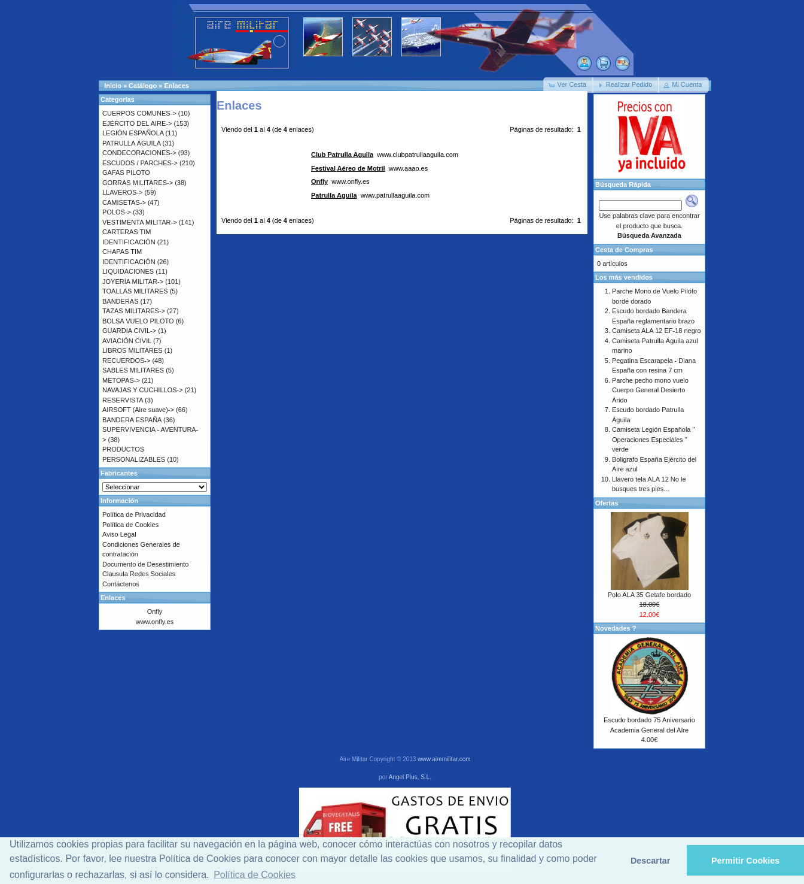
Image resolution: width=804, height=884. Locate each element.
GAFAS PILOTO (126, 172)
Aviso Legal (119, 534)
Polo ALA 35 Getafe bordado (649, 594)
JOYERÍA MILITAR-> (132, 281)
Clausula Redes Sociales (138, 573)
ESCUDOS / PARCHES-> (140, 162)
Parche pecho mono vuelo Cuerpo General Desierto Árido (650, 390)
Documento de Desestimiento (145, 564)
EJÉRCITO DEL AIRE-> (137, 123)
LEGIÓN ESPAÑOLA (133, 133)
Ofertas (607, 503)
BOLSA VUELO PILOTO (138, 321)
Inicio (112, 85)
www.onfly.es (340, 181)
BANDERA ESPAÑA (132, 419)
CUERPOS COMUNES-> (139, 113)
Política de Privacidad (134, 514)
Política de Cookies (130, 524)
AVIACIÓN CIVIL (126, 340)
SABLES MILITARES (133, 370)
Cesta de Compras (624, 249)
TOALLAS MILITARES (135, 291)
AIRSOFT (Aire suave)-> (138, 409)
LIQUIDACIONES (128, 271)
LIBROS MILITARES (132, 350)
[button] (568, 85)
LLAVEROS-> (122, 192)
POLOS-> (116, 212)
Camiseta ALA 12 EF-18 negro (656, 330)
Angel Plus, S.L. (410, 777)
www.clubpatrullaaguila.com (384, 154)
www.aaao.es (369, 168)
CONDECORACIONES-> (139, 152)
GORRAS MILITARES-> (137, 182)
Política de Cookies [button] (255, 875)
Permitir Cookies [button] (745, 860)
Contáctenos (120, 584)
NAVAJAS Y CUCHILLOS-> (142, 389)
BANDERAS (120, 301)
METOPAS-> (121, 380)
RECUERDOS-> (126, 360)
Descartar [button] (650, 860)
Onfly (155, 611)
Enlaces (176, 85)
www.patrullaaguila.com (370, 195)
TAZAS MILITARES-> (133, 310)
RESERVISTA (122, 400)
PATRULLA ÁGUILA (131, 143)
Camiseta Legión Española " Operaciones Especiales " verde (653, 439)
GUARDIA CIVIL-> (129, 330)
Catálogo (143, 85)
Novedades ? (615, 628)
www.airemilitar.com (444, 759)
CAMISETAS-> (124, 202)
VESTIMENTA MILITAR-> (139, 222)
